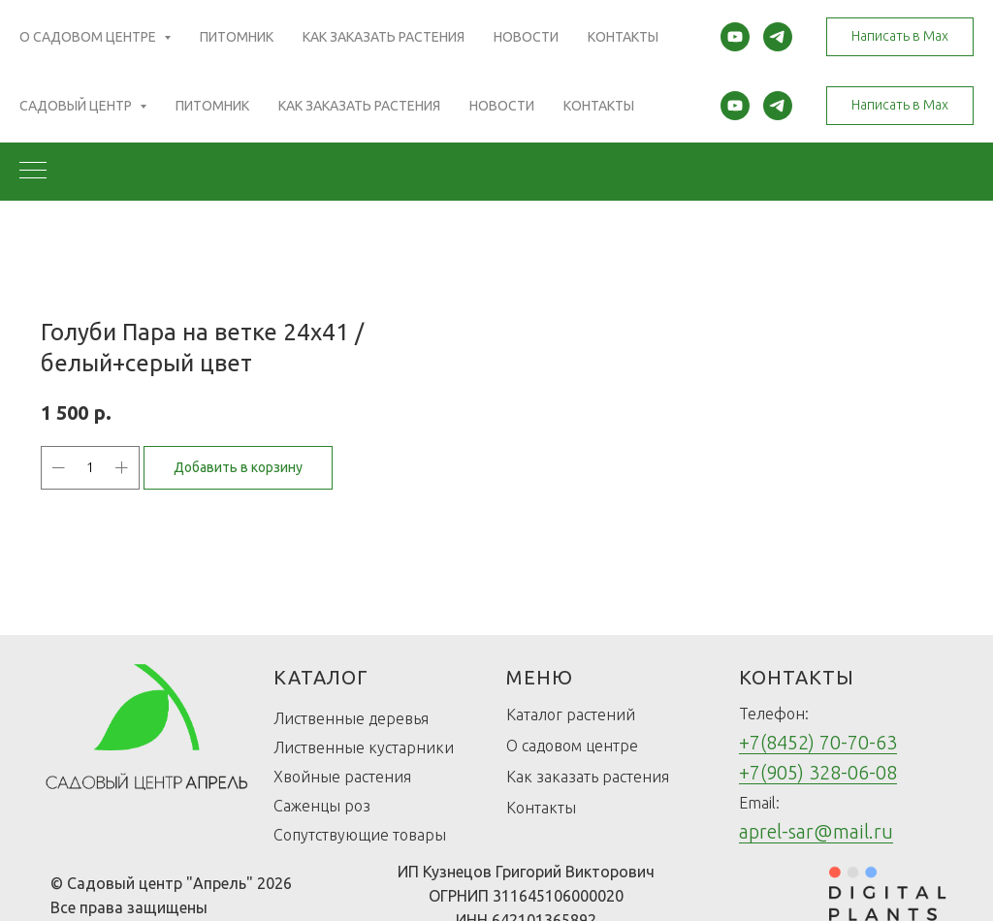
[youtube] (735, 105)
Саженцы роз (321, 805)
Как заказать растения (359, 105)
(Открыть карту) (353, 44)
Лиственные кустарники (363, 747)
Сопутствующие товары (359, 834)
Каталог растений (570, 714)
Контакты (598, 105)
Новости (501, 105)
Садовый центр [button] (77, 105)
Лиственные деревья (351, 718)
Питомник (212, 105)
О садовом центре (572, 745)
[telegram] (777, 105)
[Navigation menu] (33, 171)
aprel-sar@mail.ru (816, 831)
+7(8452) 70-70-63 (818, 742)
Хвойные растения (342, 776)
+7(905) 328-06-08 (818, 772)
